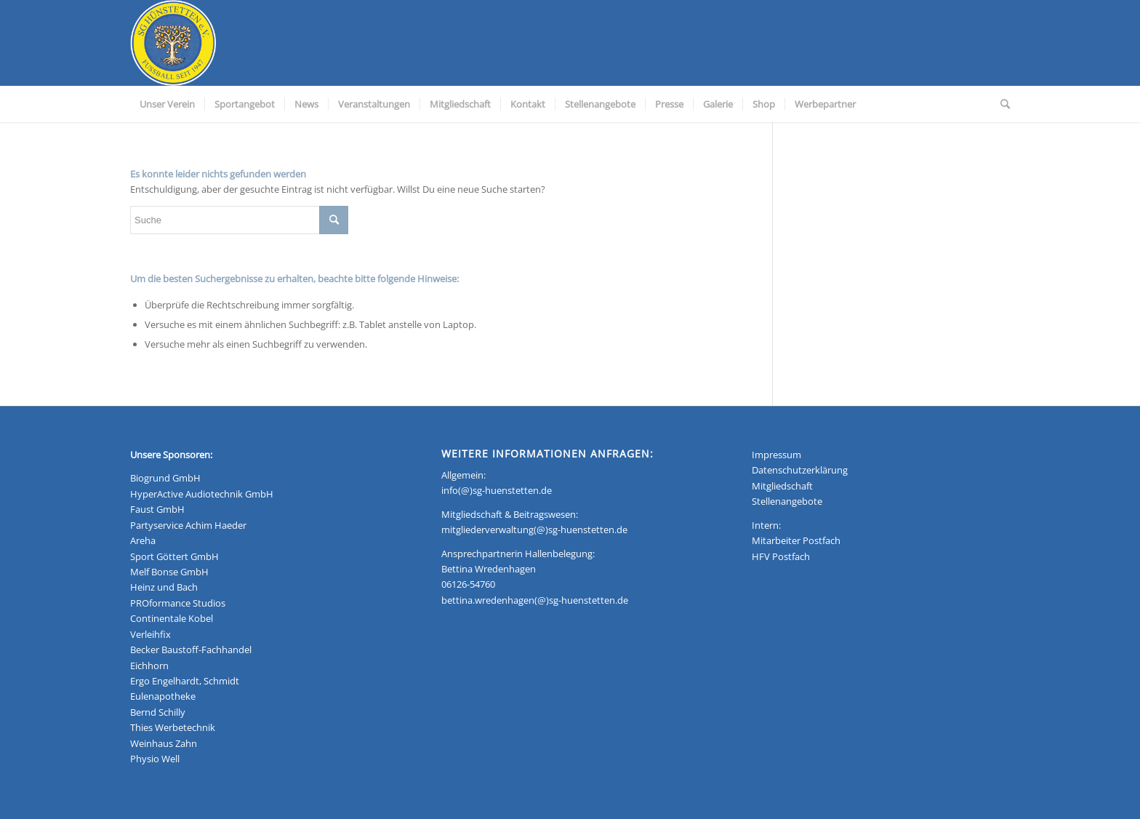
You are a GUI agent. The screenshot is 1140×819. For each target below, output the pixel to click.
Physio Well (155, 758)
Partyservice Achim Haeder (188, 525)
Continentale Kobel (171, 618)
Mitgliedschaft (782, 485)
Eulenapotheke (163, 696)
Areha (143, 540)
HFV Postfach (781, 556)
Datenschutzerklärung (800, 469)
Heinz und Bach (164, 587)
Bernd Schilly (157, 712)
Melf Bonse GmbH (169, 571)
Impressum (776, 454)
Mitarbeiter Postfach (796, 540)
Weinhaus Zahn (163, 743)
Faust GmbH (157, 509)
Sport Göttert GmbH (174, 556)
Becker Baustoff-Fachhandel (191, 649)
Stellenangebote (787, 501)
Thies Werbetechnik (172, 727)
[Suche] (1000, 104)
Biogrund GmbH (165, 477)
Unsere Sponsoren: (171, 454)
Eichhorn (149, 665)
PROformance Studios (177, 603)
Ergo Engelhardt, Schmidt (184, 680)
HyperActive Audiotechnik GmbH (201, 493)
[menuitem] (167, 104)
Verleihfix (150, 634)
